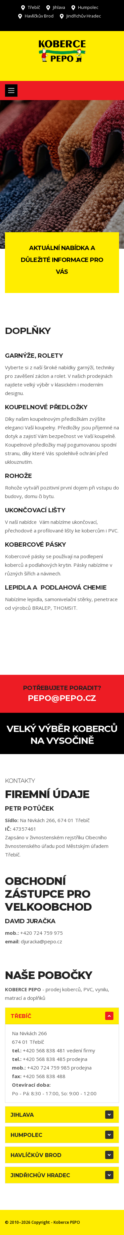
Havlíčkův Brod (39, 16)
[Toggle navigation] (11, 90)
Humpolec (88, 7)
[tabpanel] (62, 174)
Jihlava (59, 7)
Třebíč (34, 7)
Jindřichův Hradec (83, 16)
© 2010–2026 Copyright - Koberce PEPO (42, 1222)
